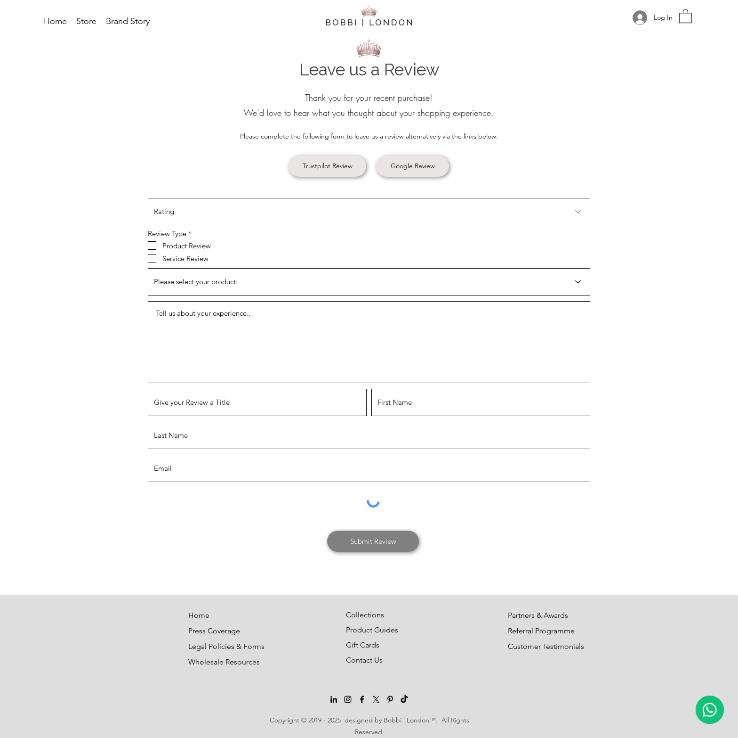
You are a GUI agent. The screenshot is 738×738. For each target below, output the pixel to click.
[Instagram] (348, 699)
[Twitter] (376, 699)
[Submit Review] (373, 541)
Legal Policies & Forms (210, 646)
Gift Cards (362, 644)
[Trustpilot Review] (327, 166)
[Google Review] (412, 166)
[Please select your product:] (369, 281)
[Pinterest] (390, 699)
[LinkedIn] (333, 699)
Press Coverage (210, 630)
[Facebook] (362, 699)
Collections (365, 614)
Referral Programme (530, 630)
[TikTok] (404, 699)
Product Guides (368, 629)
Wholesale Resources (210, 661)
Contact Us (364, 660)
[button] (685, 15)
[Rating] (369, 211)
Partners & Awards (530, 615)
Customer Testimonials (530, 646)
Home (198, 615)
